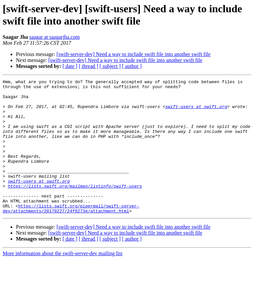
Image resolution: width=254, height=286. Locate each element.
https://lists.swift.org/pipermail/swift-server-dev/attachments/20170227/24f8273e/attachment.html (71, 235)
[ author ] (132, 66)
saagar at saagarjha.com (54, 37)
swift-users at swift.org (196, 112)
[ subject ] (110, 66)
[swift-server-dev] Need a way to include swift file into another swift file (134, 54)
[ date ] (70, 66)
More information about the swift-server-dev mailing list (62, 280)
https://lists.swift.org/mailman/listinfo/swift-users (75, 208)
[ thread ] (88, 66)
